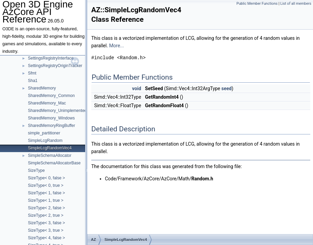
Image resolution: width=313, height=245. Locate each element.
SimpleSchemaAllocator (49, 155)
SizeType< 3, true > (45, 230)
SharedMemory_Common (51, 95)
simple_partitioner (44, 133)
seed (226, 88)
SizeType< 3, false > (46, 222)
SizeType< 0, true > (45, 185)
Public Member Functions (257, 3)
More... (116, 45)
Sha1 (32, 80)
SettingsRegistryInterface (51, 58)
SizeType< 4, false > (46, 237)
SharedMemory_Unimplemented (57, 110)
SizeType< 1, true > (45, 200)
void (136, 88)
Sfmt (32, 73)
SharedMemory (42, 88)
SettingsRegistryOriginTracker (55, 65)
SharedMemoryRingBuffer (51, 125)
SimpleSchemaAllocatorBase (54, 163)
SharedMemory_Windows (51, 118)
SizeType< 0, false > (46, 178)
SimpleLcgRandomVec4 (50, 148)
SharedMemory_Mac (47, 103)
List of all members (295, 3)
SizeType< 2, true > (45, 215)
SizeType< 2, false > (46, 208)
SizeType (36, 170)
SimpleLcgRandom (45, 140)
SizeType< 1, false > (46, 193)
